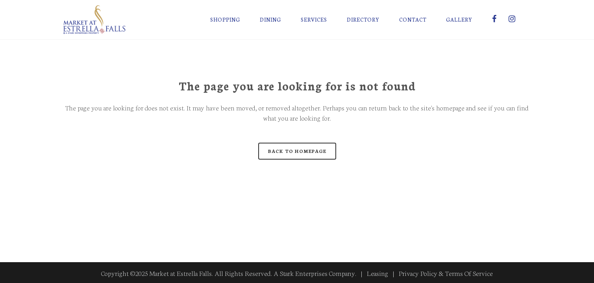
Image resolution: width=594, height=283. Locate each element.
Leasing (377, 272)
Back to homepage (297, 151)
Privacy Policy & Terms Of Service (446, 272)
